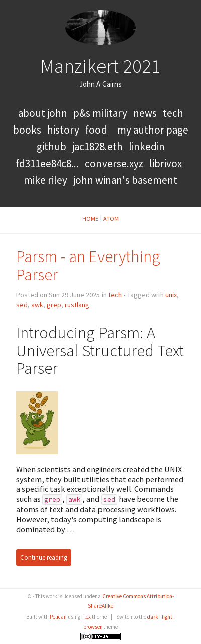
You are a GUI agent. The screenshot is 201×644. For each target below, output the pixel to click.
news (145, 113)
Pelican (58, 616)
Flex (86, 616)
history (63, 130)
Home (90, 218)
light (167, 616)
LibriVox (165, 163)
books (27, 130)
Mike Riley (45, 180)
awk (37, 304)
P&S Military (101, 113)
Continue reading (43, 557)
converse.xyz (114, 163)
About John (43, 113)
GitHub (51, 146)
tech (173, 113)
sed (22, 304)
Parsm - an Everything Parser (88, 265)
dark (152, 616)
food (96, 130)
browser (92, 626)
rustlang (77, 304)
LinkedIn (147, 146)
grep (54, 304)
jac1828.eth (97, 146)
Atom (111, 218)
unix (171, 294)
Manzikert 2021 (100, 65)
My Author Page (152, 130)
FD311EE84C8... (47, 163)
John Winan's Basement (125, 180)
